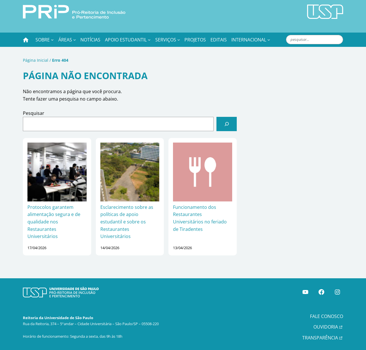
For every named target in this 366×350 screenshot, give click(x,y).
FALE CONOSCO (326, 316)
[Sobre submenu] (52, 39)
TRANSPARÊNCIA (320, 338)
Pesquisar (33, 113)
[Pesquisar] (226, 124)
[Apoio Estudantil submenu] (149, 39)
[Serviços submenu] (178, 39)
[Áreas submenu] (74, 39)
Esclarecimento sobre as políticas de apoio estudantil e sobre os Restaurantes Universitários (126, 221)
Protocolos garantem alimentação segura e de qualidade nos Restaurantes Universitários (53, 221)
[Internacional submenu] (268, 39)
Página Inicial (35, 60)
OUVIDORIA (325, 327)
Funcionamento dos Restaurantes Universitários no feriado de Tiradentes (200, 218)
